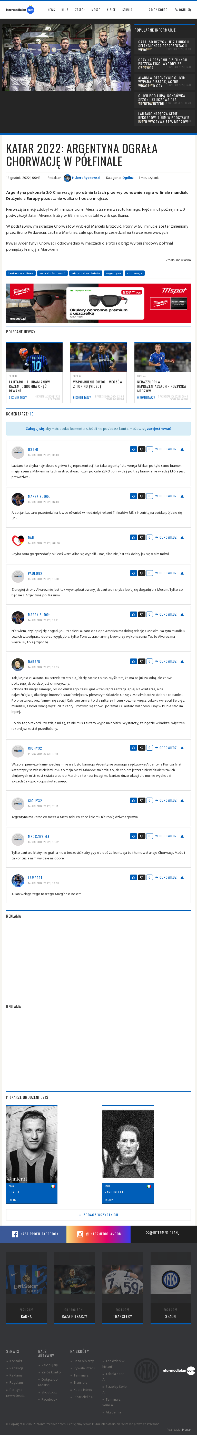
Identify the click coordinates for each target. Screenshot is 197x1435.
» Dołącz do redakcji (48, 1382)
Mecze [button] (96, 10)
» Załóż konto (49, 1372)
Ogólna (128, 177)
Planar (186, 1429)
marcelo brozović (52, 273)
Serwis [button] (127, 10)
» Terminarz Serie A (111, 1402)
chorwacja (134, 273)
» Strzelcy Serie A (114, 1389)
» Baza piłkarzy (82, 1360)
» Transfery (78, 1382)
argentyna (113, 273)
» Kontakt (14, 1360)
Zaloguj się (182, 10)
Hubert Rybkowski (82, 177)
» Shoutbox (47, 1392)
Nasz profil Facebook (34, 1234)
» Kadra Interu (81, 1389)
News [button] (51, 10)
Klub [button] (65, 10)
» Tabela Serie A (113, 1376)
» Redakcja (15, 1368)
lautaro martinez (20, 273)
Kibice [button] (111, 10)
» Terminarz (79, 1375)
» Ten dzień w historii (113, 1363)
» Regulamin (15, 1382)
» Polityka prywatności (15, 1392)
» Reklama (14, 1375)
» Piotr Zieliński (82, 1396)
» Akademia (111, 1412)
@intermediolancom (99, 1234)
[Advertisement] (98, 960)
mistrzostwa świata (86, 273)
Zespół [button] (80, 10)
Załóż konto (158, 10)
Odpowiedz (166, 449)
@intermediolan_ (162, 1232)
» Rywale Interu (82, 1368)
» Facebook (47, 1399)
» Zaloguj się (48, 1365)
